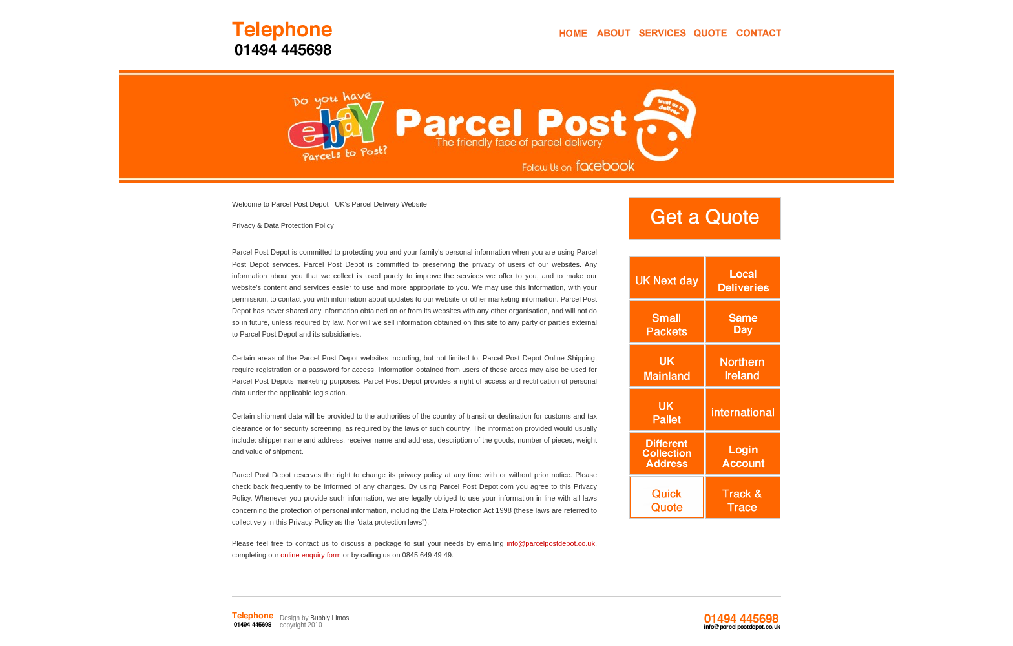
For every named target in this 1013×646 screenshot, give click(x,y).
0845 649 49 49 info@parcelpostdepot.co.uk (741, 622)
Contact (747, 44)
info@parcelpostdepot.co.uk (550, 543)
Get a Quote (701, 44)
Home (572, 44)
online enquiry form (310, 555)
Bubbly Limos (329, 617)
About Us (612, 44)
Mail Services (651, 44)
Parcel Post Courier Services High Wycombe (283, 37)
